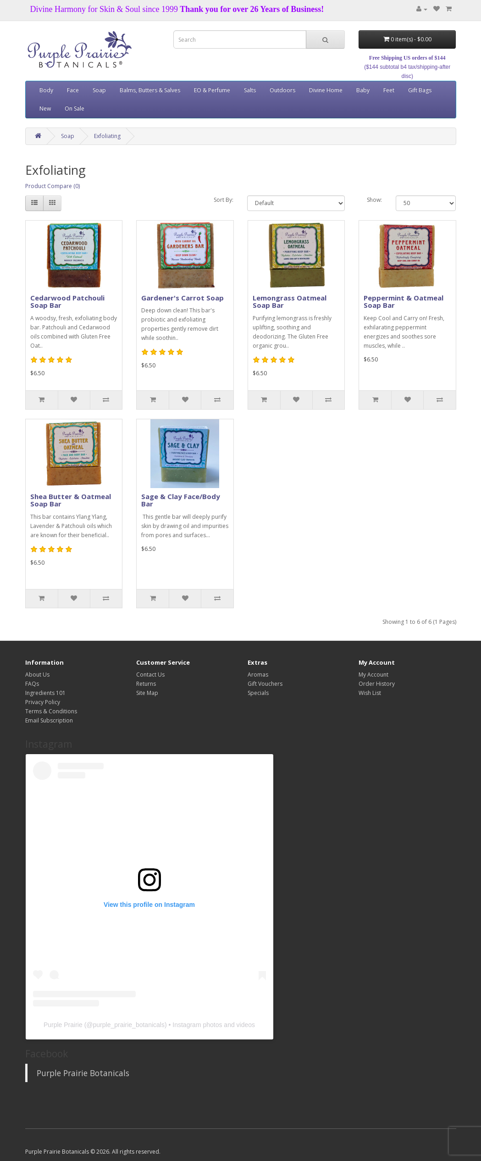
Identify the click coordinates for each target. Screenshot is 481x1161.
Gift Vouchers (265, 684)
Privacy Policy (42, 702)
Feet (388, 90)
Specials (258, 693)
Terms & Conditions (51, 711)
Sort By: (223, 200)
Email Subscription (49, 720)
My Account (373, 674)
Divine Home (326, 90)
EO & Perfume (212, 90)
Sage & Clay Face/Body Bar (180, 500)
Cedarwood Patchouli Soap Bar (67, 301)
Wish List (370, 693)
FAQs (32, 684)
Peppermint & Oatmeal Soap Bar (403, 301)
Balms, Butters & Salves (150, 90)
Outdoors (282, 90)
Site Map (147, 693)
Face (73, 90)
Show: (374, 200)
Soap (99, 90)
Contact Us (150, 674)
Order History (377, 684)
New (45, 108)
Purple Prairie (63, 1024)
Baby (363, 90)
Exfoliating (107, 136)
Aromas (258, 674)
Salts (250, 90)
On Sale (74, 108)
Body (46, 90)
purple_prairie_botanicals (129, 1024)
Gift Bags (419, 90)
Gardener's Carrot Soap (182, 297)
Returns (146, 684)
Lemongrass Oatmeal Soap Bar (289, 301)
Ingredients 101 (45, 693)
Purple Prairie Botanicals (83, 1072)
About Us (37, 674)
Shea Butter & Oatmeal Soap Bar (70, 500)
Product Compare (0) (52, 186)
